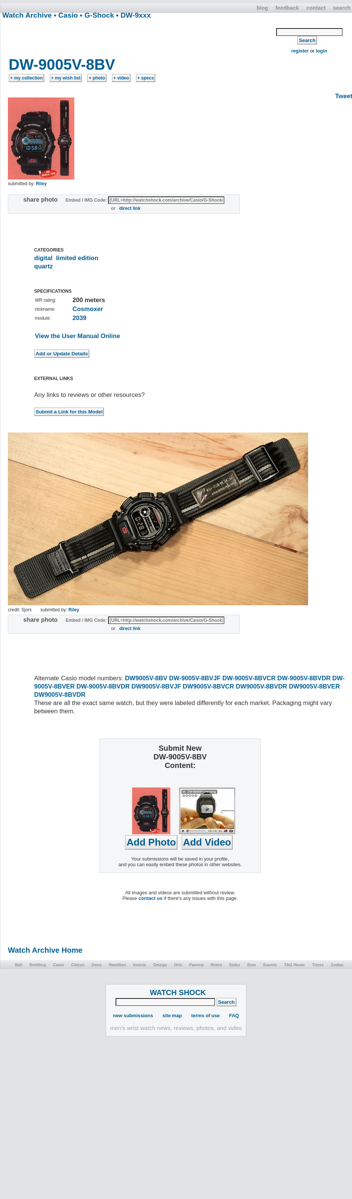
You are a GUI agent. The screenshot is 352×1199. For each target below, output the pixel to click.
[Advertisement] (138, 37)
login (321, 51)
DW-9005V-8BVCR (248, 678)
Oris (178, 964)
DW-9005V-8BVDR (304, 678)
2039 (79, 318)
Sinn (251, 964)
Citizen (77, 964)
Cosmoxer (87, 309)
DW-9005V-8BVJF (194, 678)
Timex (318, 964)
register (300, 51)
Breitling (37, 964)
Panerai (196, 964)
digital (43, 258)
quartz (43, 266)
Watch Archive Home (45, 950)
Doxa (96, 964)
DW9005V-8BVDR (261, 686)
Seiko (234, 964)
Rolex (216, 964)
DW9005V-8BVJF (156, 686)
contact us (150, 898)
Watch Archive (27, 15)
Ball (19, 964)
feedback (287, 8)
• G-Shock (97, 15)
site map (172, 1015)
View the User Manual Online (77, 336)
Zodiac (337, 964)
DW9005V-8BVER (314, 686)
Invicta (139, 964)
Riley (41, 183)
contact (315, 8)
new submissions (133, 1015)
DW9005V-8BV (146, 678)
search (341, 8)
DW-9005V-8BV (62, 64)
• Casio (66, 15)
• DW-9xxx (133, 15)
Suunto (270, 964)
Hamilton (117, 964)
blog (262, 8)
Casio (58, 964)
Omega (160, 964)
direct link (130, 208)
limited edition (77, 258)
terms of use (205, 1015)
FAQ (234, 1015)
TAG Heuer (294, 964)
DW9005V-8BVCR (208, 686)
